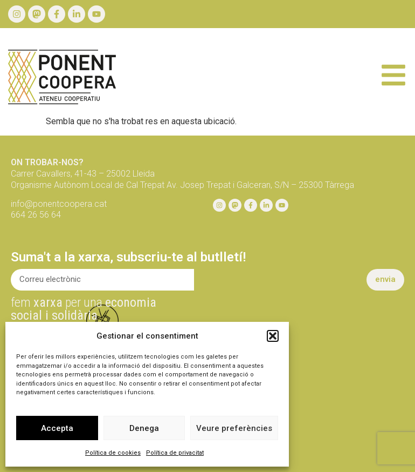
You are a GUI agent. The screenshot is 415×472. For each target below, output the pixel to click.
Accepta (57, 428)
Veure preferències (234, 428)
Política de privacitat (175, 452)
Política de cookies (113, 452)
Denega (144, 428)
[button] (272, 336)
